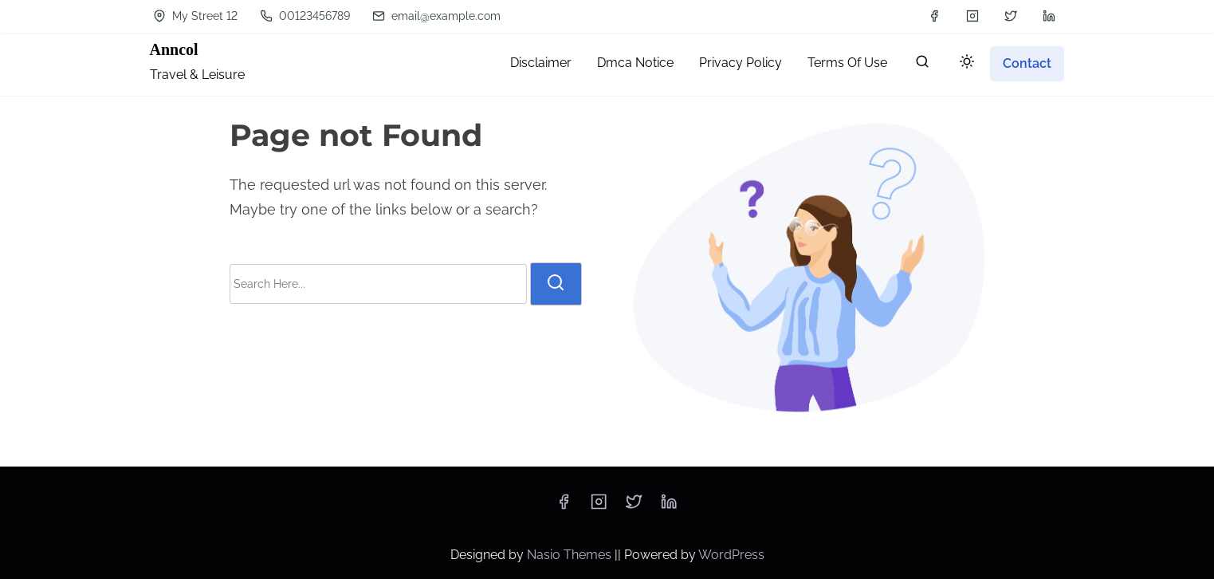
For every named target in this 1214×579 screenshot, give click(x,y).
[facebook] (934, 16)
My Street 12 (195, 16)
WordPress (731, 554)
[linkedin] (1049, 16)
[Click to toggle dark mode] (967, 62)
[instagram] (972, 16)
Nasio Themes (571, 554)
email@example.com (436, 16)
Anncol (174, 49)
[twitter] (1011, 16)
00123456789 (305, 16)
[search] (922, 65)
